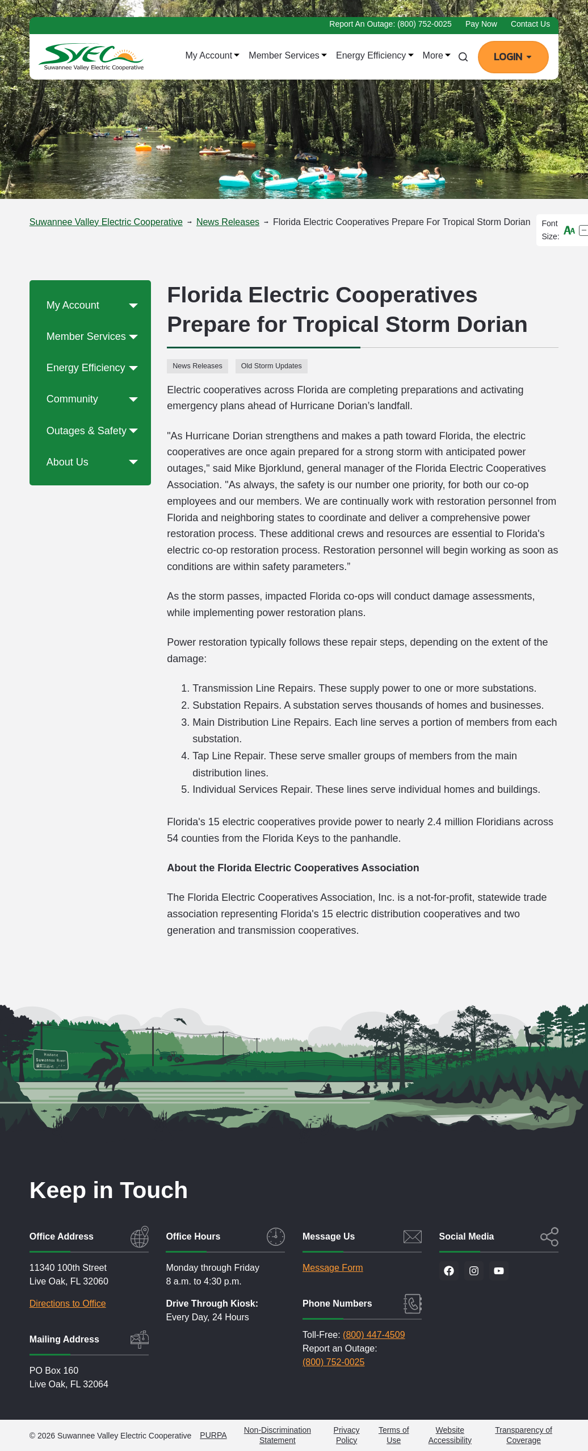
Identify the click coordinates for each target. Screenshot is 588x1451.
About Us (94, 462)
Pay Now (481, 23)
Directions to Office (68, 1303)
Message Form (333, 1268)
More (437, 55)
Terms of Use (394, 1435)
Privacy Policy (347, 1435)
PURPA (213, 1435)
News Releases (197, 366)
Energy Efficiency (375, 55)
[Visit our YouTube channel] (499, 1270)
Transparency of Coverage (523, 1435)
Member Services (288, 55)
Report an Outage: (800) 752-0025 (390, 23)
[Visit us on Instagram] (474, 1270)
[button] (133, 306)
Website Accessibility (450, 1435)
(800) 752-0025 (333, 1362)
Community (94, 399)
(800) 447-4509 (374, 1335)
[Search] (463, 56)
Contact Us (530, 23)
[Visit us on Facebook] (449, 1270)
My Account (212, 55)
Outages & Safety (94, 431)
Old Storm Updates (271, 366)
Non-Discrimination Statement (277, 1435)
